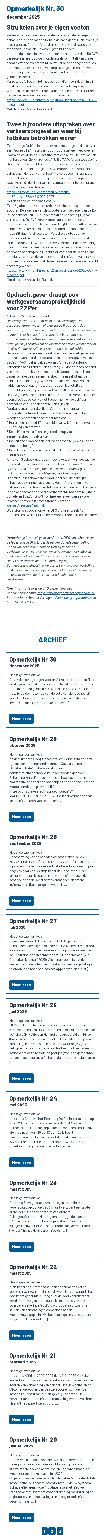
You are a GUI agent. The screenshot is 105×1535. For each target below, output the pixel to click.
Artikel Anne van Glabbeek (26, 505)
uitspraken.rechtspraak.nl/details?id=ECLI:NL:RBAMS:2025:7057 (38, 194)
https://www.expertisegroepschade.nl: (66, 593)
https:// (13, 192)
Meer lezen (21, 718)
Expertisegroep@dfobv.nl (73, 597)
